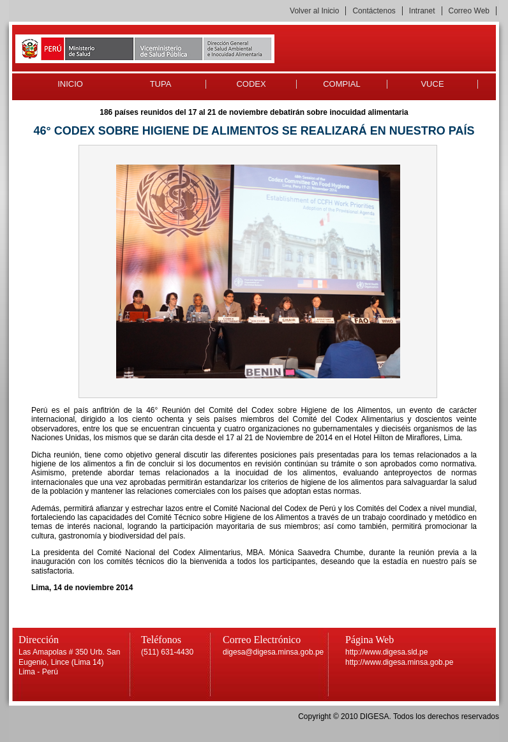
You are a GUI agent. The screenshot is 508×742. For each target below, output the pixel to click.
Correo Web (469, 10)
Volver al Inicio (314, 10)
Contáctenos (373, 10)
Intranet (422, 10)
